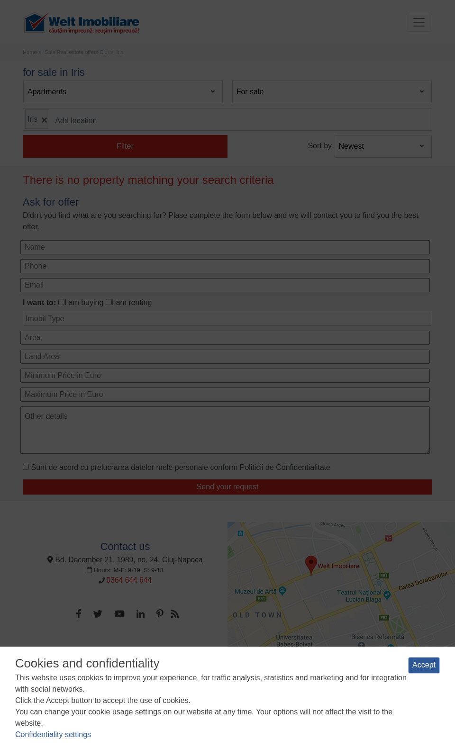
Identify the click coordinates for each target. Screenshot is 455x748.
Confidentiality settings (53, 734)
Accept (424, 665)
